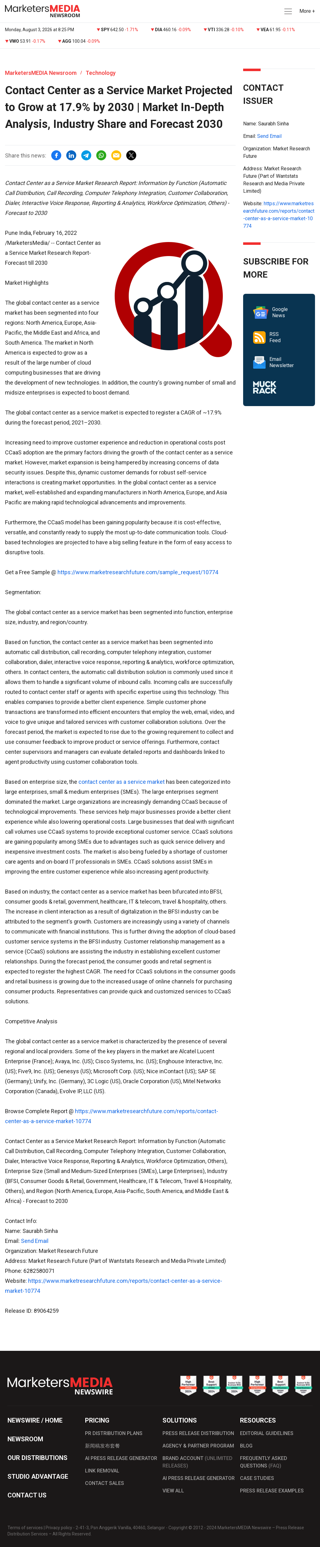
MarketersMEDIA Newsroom (41, 73)
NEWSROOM (25, 1439)
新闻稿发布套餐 (102, 1446)
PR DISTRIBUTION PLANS (113, 1433)
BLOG (246, 1446)
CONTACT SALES (104, 1483)
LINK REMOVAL (102, 1471)
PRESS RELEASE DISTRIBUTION (198, 1433)
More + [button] (307, 11)
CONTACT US (27, 1495)
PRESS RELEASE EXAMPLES (272, 1491)
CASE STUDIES (257, 1478)
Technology (101, 73)
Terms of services (25, 1527)
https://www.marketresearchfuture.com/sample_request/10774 (138, 572)
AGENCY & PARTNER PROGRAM (198, 1446)
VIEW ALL (173, 1491)
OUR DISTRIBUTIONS (38, 1458)
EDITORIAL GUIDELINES (266, 1433)
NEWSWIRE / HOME (35, 1420)
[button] (287, 11)
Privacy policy (59, 1527)
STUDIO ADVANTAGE (38, 1476)
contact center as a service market (121, 781)
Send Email (34, 1241)
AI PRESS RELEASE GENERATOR (121, 1458)
